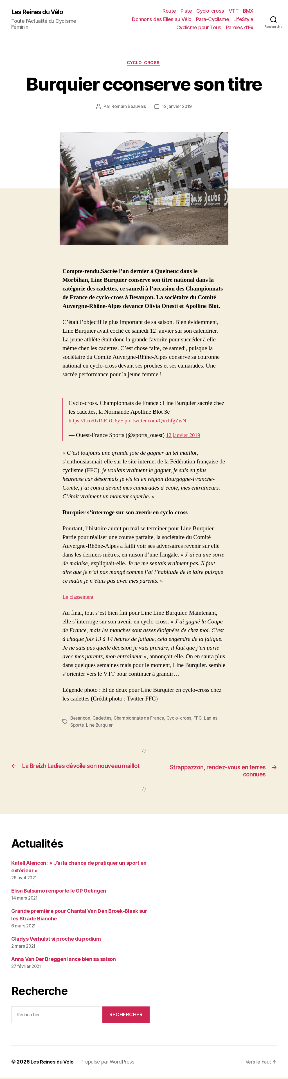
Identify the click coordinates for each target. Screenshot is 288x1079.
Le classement (79, 598)
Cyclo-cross (210, 11)
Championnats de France (141, 719)
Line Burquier (100, 726)
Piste (186, 11)
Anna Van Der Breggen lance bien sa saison (63, 961)
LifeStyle (243, 19)
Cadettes (103, 719)
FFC (201, 719)
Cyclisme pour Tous (198, 27)
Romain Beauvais (127, 107)
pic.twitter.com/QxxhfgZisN (162, 421)
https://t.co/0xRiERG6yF (98, 421)
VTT (234, 11)
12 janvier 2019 (177, 107)
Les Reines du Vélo (40, 11)
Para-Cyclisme (212, 19)
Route (169, 11)
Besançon (80, 719)
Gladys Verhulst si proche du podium (56, 940)
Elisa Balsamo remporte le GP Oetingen (58, 892)
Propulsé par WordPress (109, 1063)
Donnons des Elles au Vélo (162, 19)
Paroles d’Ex (239, 27)
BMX (248, 11)
